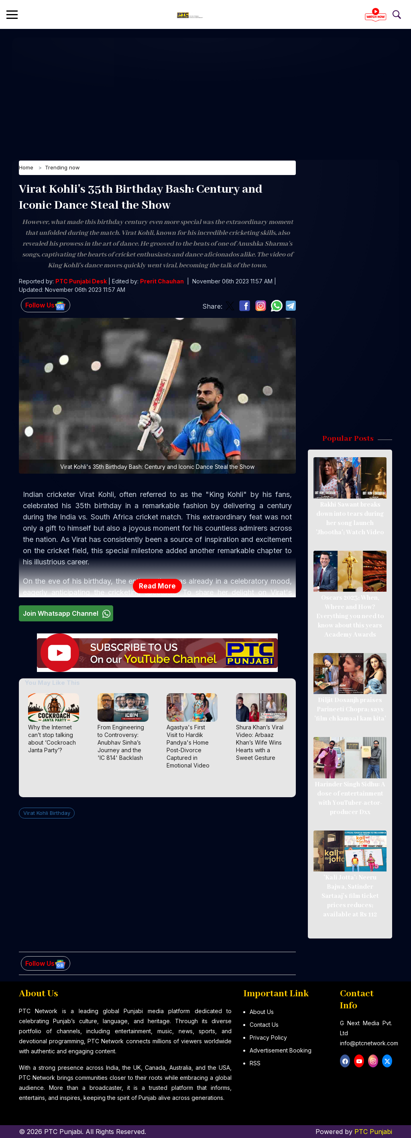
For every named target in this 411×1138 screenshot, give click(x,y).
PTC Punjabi (373, 1132)
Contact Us (264, 1024)
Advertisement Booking (280, 1050)
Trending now (62, 169)
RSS (255, 1063)
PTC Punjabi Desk (81, 282)
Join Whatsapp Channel (67, 614)
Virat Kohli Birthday (46, 813)
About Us (262, 1011)
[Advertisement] (205, 95)
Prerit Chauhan (162, 282)
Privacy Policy (268, 1037)
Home (26, 169)
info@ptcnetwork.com (369, 1043)
